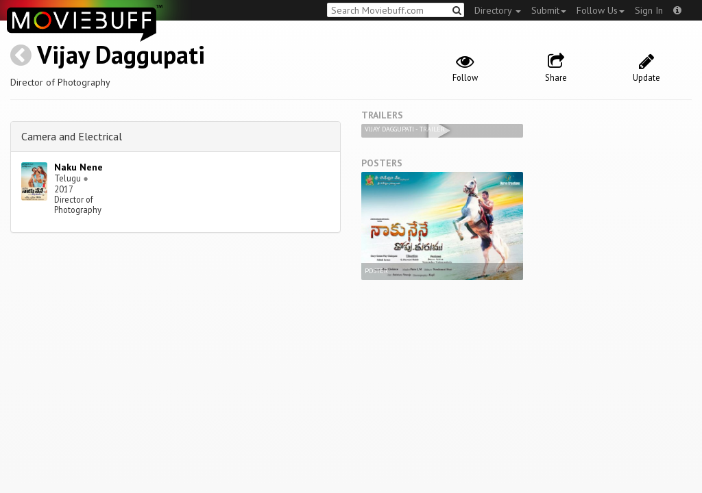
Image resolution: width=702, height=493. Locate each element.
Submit (548, 10)
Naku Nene (78, 167)
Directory (497, 10)
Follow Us (601, 10)
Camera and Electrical (71, 136)
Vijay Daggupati (121, 54)
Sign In (649, 10)
